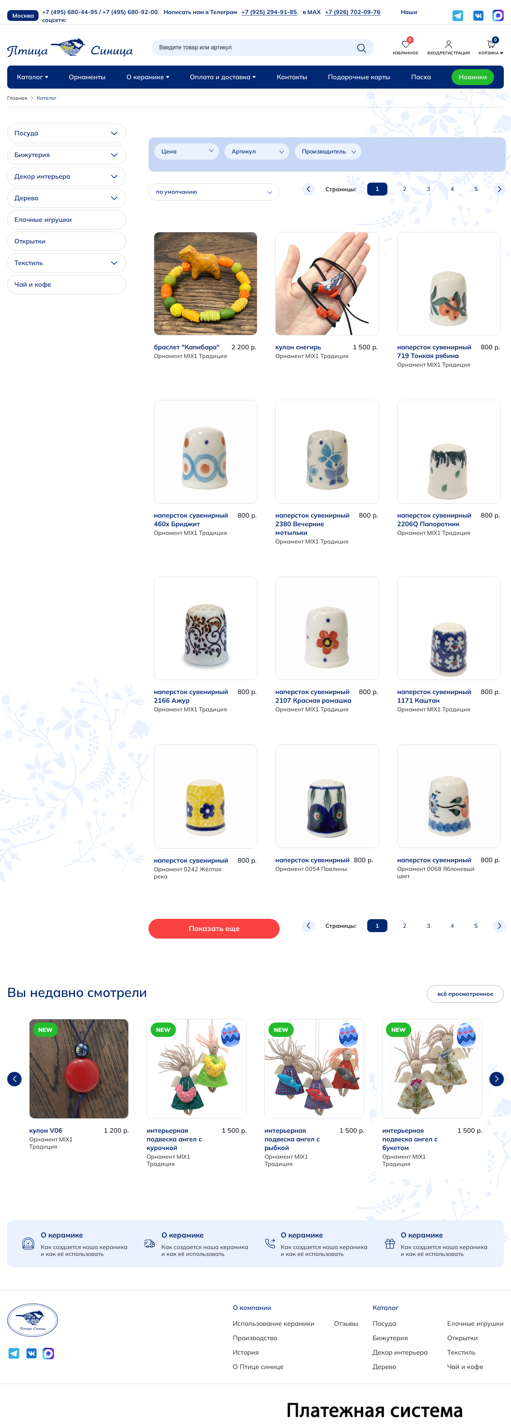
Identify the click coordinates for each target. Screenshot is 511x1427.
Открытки (29, 241)
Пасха (421, 77)
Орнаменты (87, 77)
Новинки (473, 77)
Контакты (292, 77)
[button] (496, 1079)
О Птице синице (258, 1367)
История (246, 1352)
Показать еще (200, 928)
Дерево (65, 198)
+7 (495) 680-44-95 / (71, 11)
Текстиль (65, 263)
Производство (255, 1338)
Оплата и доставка (223, 77)
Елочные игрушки (43, 219)
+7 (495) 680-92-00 (130, 11)
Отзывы (346, 1323)
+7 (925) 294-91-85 (269, 11)
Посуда (65, 133)
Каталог (32, 77)
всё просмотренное (465, 993)
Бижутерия (65, 155)
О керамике (147, 77)
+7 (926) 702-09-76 (353, 11)
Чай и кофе (32, 284)
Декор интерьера (65, 176)
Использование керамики (274, 1323)
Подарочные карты (359, 77)
